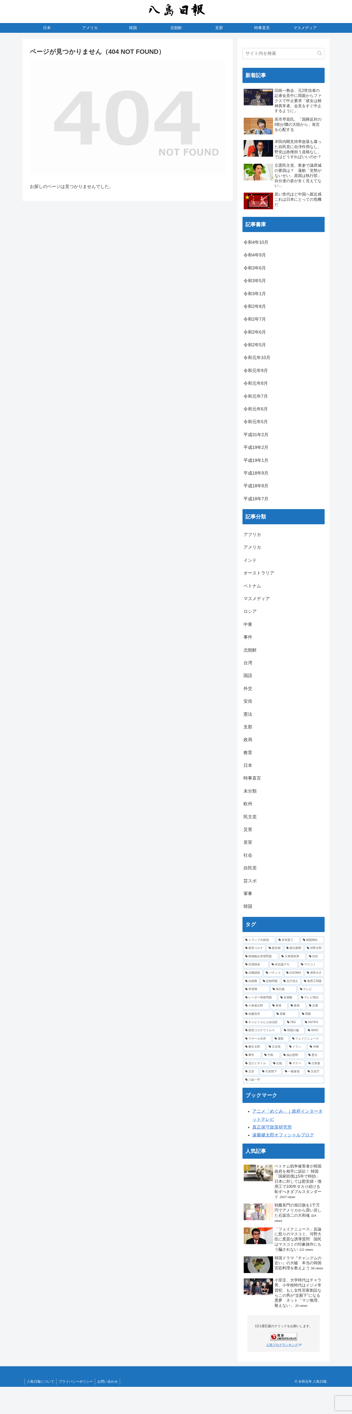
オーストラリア (258, 573)
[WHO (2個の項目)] (315, 1030)
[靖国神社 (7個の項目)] (312, 940)
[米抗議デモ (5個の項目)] (283, 964)
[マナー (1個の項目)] (296, 1063)
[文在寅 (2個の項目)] (276, 1047)
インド (250, 560)
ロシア (250, 611)
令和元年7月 (255, 396)
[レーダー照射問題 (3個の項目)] (260, 997)
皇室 (247, 842)
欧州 (247, 803)
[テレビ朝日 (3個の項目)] (311, 997)
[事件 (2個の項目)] (252, 1055)
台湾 (247, 662)
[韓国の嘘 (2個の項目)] (293, 1030)
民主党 (250, 816)
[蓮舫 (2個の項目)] (280, 1038)
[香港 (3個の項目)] (278, 1005)
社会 (247, 855)
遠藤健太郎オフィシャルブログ (283, 1135)
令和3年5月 (254, 280)
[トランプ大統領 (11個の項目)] (259, 940)
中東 (247, 624)
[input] (283, 53)
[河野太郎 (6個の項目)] (314, 948)
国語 (247, 675)
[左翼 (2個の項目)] (315, 1005)
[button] (319, 53)
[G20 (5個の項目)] (315, 956)
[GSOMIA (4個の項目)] (294, 973)
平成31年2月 (255, 434)
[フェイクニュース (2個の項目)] (307, 1038)
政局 (247, 739)
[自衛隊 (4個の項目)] (251, 981)
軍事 (247, 893)
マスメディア (256, 598)
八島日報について (41, 1381)
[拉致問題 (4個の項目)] (270, 981)
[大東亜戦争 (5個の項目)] (292, 956)
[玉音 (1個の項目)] (251, 1071)
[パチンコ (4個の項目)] (273, 973)
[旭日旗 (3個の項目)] (283, 989)
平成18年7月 (255, 498)
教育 (247, 752)
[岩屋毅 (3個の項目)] (288, 997)
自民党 (250, 867)
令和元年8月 (255, 383)
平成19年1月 (255, 460)
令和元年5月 (255, 421)
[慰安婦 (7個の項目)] (274, 948)
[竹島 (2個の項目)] (271, 1055)
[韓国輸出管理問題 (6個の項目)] (260, 956)
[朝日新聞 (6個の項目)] (294, 948)
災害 (247, 829)
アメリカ (252, 547)
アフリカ (252, 534)
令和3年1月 (254, 293)
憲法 (247, 714)
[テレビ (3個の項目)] (311, 989)
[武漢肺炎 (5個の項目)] (255, 964)
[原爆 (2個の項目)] (286, 1014)
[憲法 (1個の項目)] (315, 1055)
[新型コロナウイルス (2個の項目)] (262, 1030)
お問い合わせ (109, 1381)
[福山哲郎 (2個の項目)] (293, 1055)
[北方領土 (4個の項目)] (291, 981)
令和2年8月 (254, 306)
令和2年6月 (254, 332)
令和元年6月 (255, 409)
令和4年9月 (254, 255)
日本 (247, 765)
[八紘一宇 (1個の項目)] (283, 1080)
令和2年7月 (254, 319)
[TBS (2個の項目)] (293, 1022)
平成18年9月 (255, 473)
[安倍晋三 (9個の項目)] (288, 940)
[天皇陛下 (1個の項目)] (271, 1071)
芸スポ (250, 880)
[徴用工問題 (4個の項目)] (313, 981)
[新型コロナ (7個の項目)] (254, 948)
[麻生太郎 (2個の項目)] (254, 1047)
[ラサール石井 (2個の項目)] (257, 1038)
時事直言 (252, 778)
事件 (247, 637)
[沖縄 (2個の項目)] (316, 1047)
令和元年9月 (255, 370)
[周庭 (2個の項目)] (312, 1014)
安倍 (247, 701)
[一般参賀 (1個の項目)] (293, 1071)
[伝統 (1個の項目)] (278, 1063)
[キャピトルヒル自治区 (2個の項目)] (263, 1022)
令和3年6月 (254, 268)
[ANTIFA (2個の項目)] (313, 1022)
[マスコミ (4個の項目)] (311, 964)
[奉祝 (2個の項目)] (297, 1005)
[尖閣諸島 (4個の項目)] (253, 973)
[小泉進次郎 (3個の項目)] (256, 1005)
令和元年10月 (256, 357)
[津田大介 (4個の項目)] (314, 973)
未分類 (250, 791)
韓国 (247, 906)
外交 (247, 688)
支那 (247, 727)
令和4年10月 (255, 242)
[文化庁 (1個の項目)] (314, 1071)
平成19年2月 (255, 447)
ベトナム (252, 586)
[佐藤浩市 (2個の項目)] (258, 1014)
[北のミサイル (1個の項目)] (256, 1063)
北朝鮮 (250, 650)
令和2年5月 (254, 344)
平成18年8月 (255, 485)
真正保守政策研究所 (272, 1127)
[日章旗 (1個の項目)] (315, 1063)
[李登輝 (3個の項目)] (256, 989)
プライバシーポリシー (77, 1381)
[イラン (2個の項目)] (297, 1047)
